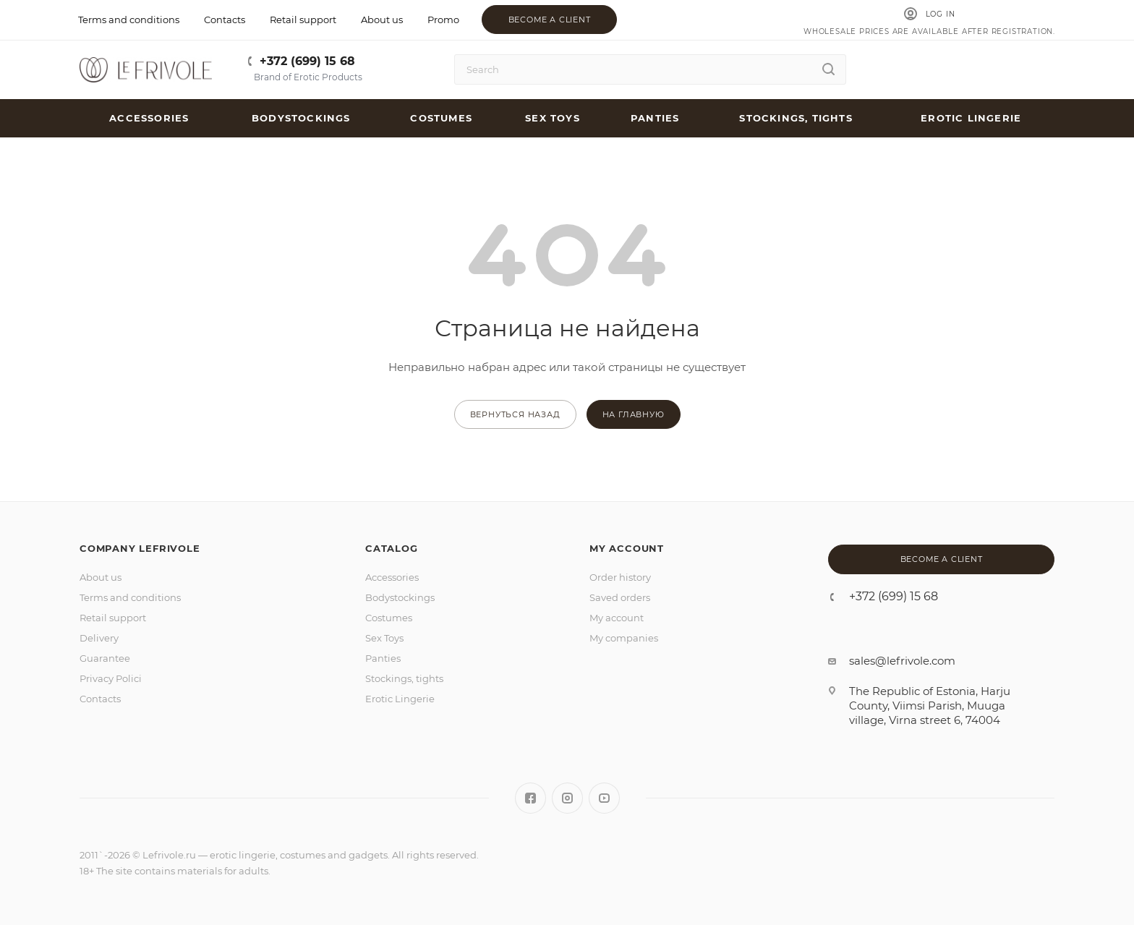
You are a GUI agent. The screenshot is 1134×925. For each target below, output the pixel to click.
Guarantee (105, 658)
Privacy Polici (111, 678)
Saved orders (619, 597)
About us (101, 577)
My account (616, 617)
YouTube (604, 798)
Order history (620, 577)
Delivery (99, 638)
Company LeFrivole (140, 548)
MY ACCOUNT (626, 548)
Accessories (392, 577)
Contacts (100, 698)
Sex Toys (384, 638)
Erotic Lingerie (400, 698)
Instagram (567, 798)
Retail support (113, 617)
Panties (383, 658)
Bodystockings (400, 597)
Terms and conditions (130, 597)
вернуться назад (515, 414)
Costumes (388, 617)
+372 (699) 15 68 (307, 61)
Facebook (530, 798)
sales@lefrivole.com (902, 661)
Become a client (549, 19)
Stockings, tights (404, 678)
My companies (623, 638)
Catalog (391, 548)
